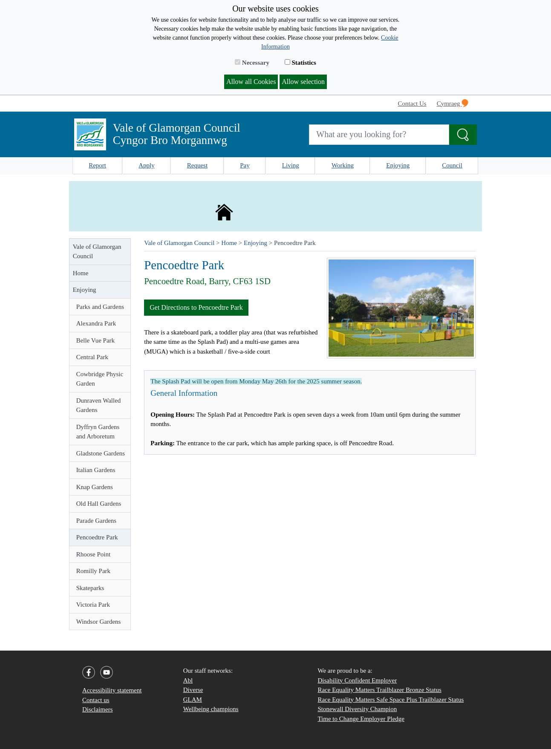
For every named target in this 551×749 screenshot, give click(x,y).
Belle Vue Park (95, 340)
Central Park (92, 357)
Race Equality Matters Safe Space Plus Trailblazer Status (390, 699)
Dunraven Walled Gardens (98, 405)
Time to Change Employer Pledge (360, 718)
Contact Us (412, 103)
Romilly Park (93, 571)
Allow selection (303, 81)
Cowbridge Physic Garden (99, 379)
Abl (188, 680)
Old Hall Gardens (98, 503)
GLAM (192, 699)
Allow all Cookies (251, 81)
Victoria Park (93, 604)
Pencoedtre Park (97, 537)
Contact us (96, 700)
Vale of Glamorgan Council (97, 251)
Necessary (252, 62)
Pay (245, 165)
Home (81, 273)
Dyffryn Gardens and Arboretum (98, 431)
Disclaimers (97, 709)
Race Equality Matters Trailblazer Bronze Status (379, 689)
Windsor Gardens (98, 621)
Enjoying (398, 165)
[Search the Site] (463, 134)
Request (197, 165)
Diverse (193, 689)
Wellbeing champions (211, 709)
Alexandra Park (96, 323)
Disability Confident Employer (357, 680)
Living (290, 165)
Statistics (300, 62)
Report (97, 165)
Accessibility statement (112, 690)
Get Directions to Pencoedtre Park (196, 307)
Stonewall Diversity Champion (357, 709)
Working (343, 165)
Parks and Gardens (100, 306)
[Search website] (379, 134)
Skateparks (90, 588)
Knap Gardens (94, 487)
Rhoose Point (93, 554)
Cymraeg (453, 103)
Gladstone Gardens (100, 453)
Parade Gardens (96, 520)
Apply (146, 165)
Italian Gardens (95, 470)
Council (452, 165)
